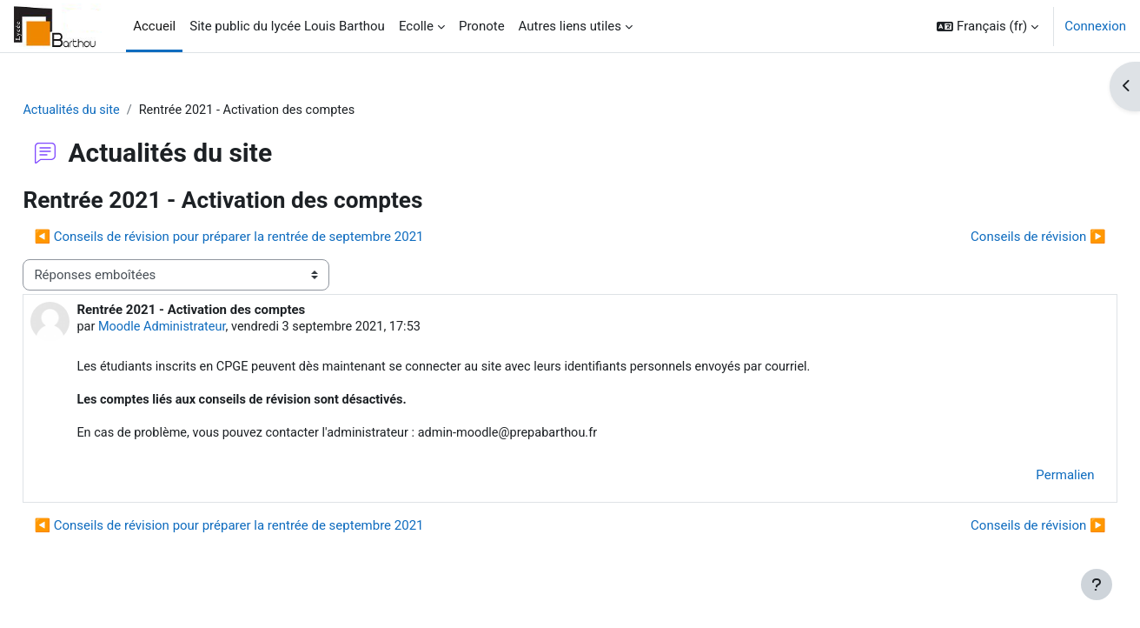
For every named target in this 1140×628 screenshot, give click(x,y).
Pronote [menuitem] (482, 26)
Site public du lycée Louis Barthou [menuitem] (287, 26)
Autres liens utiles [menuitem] (570, 26)
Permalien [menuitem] (1027, 479)
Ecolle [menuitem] (416, 26)
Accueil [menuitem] (154, 26)
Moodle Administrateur (203, 329)
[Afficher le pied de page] (1096, 584)
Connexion (1095, 26)
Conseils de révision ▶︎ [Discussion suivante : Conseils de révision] (999, 237)
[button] (987, 26)
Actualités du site (112, 110)
